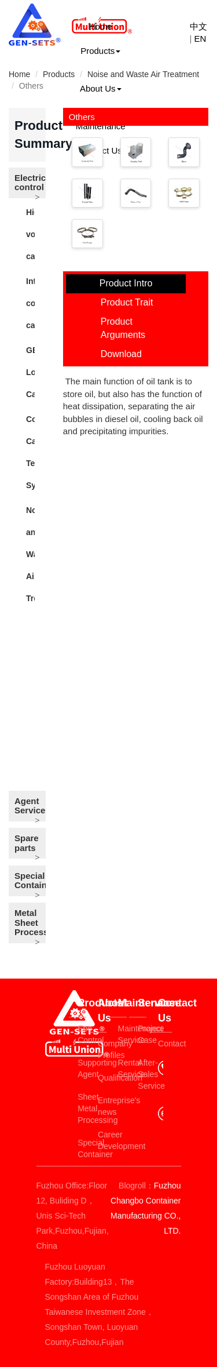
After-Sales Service (142, 1074)
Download (121, 354)
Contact (165, 1043)
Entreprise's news (102, 1106)
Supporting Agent (82, 1068)
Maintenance (122, 1003)
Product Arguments (123, 328)
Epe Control (82, 1034)
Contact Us (165, 1010)
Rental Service (122, 1068)
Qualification (102, 1077)
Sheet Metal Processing (82, 1108)
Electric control (30, 182)
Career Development (102, 1140)
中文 (198, 26)
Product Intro (126, 283)
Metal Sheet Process (30, 922)
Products (100, 51)
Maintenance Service (122, 1034)
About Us (101, 88)
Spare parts (26, 843)
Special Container (30, 880)
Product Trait (127, 302)
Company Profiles (102, 1049)
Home (100, 26)
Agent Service (29, 806)
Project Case (142, 1034)
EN (200, 38)
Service (142, 1003)
